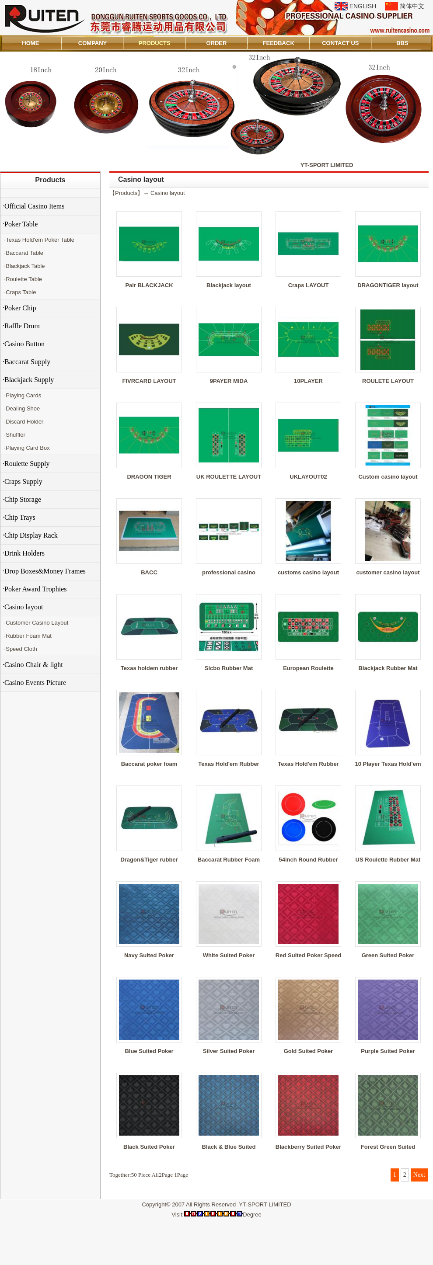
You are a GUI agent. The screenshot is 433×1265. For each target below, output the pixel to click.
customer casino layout (387, 572)
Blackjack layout (228, 285)
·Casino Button (24, 344)
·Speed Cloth (20, 649)
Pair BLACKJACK (149, 285)
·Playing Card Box (26, 448)
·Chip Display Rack (30, 535)
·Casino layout (23, 607)
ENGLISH (362, 6)
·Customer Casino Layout (35, 622)
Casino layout (167, 193)
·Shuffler (14, 434)
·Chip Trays (19, 517)
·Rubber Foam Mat (27, 635)
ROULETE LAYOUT (388, 381)
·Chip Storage (22, 499)
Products (50, 180)
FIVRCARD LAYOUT (149, 381)
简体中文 (412, 6)
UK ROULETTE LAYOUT (228, 476)
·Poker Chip (19, 308)
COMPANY (92, 43)
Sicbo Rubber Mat (229, 668)
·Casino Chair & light (33, 664)
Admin (12, 1257)
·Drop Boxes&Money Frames (44, 571)
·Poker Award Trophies (35, 589)
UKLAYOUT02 (308, 476)
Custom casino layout (387, 476)
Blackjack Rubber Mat (387, 668)
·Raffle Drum (21, 326)
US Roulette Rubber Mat (388, 859)
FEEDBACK (278, 43)
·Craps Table (19, 292)
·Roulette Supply (26, 463)
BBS (402, 43)
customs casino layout (308, 572)
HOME (30, 43)
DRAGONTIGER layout (387, 285)
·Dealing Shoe (21, 408)
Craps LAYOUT (308, 285)
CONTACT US (340, 43)
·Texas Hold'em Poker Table (38, 239)
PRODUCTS (155, 43)
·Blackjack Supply (28, 379)
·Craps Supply (22, 481)
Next (419, 1174)
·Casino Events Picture (34, 682)
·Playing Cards (22, 395)
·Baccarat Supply (26, 361)
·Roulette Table (22, 279)
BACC (149, 572)
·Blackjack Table (24, 266)
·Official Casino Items (33, 206)
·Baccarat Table (23, 253)
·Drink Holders (24, 553)
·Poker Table (20, 224)
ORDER (216, 43)
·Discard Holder (23, 421)
